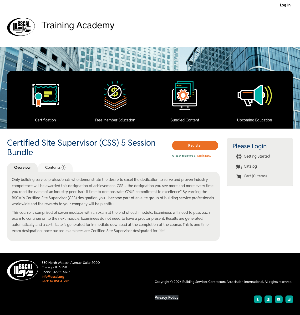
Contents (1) (55, 167)
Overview (22, 167)
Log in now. (204, 155)
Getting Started (253, 156)
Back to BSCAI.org (56, 281)
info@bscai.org (53, 277)
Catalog (246, 166)
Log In (285, 5)
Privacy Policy (167, 297)
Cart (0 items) (251, 176)
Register (195, 145)
